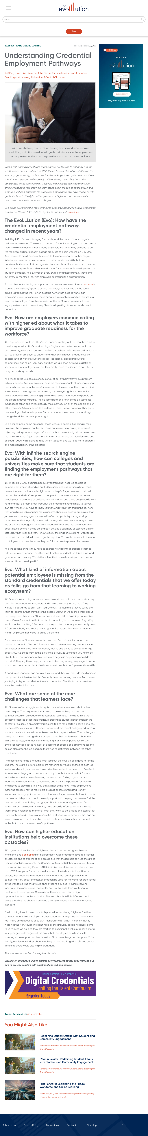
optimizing (28, 854)
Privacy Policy (31, 1125)
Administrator (34, 1014)
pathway (88, 284)
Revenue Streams (13, 46)
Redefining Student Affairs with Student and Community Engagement (67, 1037)
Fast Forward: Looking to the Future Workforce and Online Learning (62, 1085)
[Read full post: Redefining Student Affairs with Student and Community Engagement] (20, 1043)
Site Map (92, 1125)
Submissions (9, 1125)
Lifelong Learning (32, 46)
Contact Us (73, 1125)
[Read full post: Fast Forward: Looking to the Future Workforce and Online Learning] (20, 1090)
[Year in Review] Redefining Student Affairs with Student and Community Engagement (66, 1060)
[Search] (74, 19)
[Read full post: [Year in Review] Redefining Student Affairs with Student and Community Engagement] (20, 1066)
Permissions (52, 1125)
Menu (74, 31)
